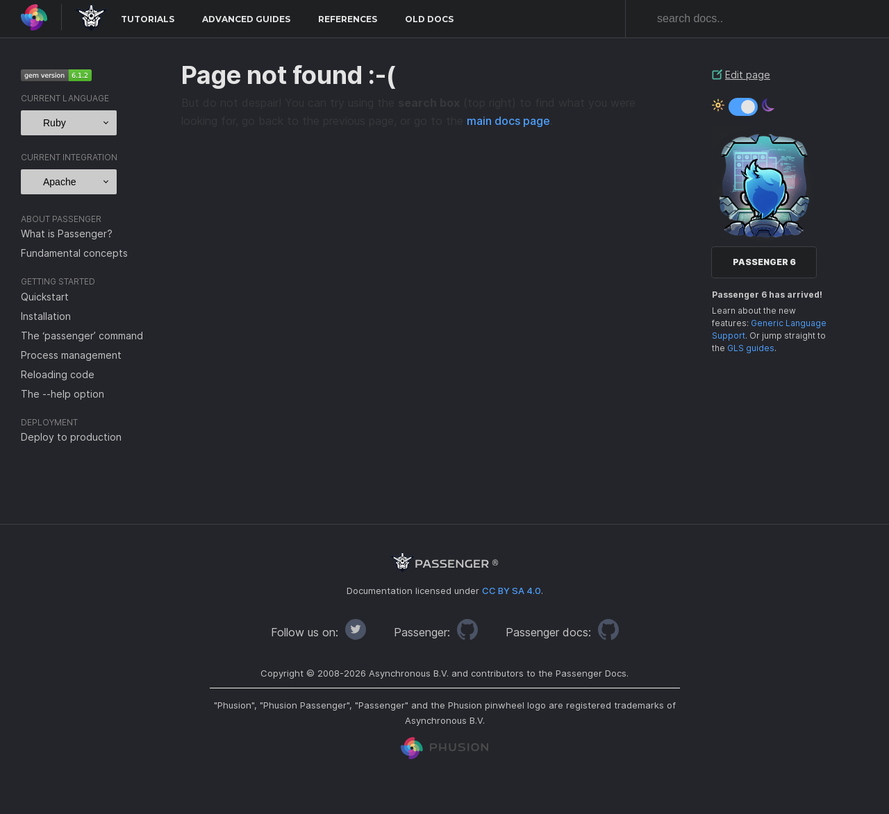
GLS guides (750, 348)
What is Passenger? (67, 233)
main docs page (508, 121)
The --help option (62, 394)
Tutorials (147, 19)
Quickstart (45, 297)
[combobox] (757, 18)
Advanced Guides (246, 19)
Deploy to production (71, 437)
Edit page (747, 74)
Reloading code (57, 374)
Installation (46, 316)
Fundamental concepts (74, 253)
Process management (71, 355)
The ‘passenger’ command (82, 335)
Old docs (429, 19)
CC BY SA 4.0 (511, 590)
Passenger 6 (764, 262)
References (347, 19)
